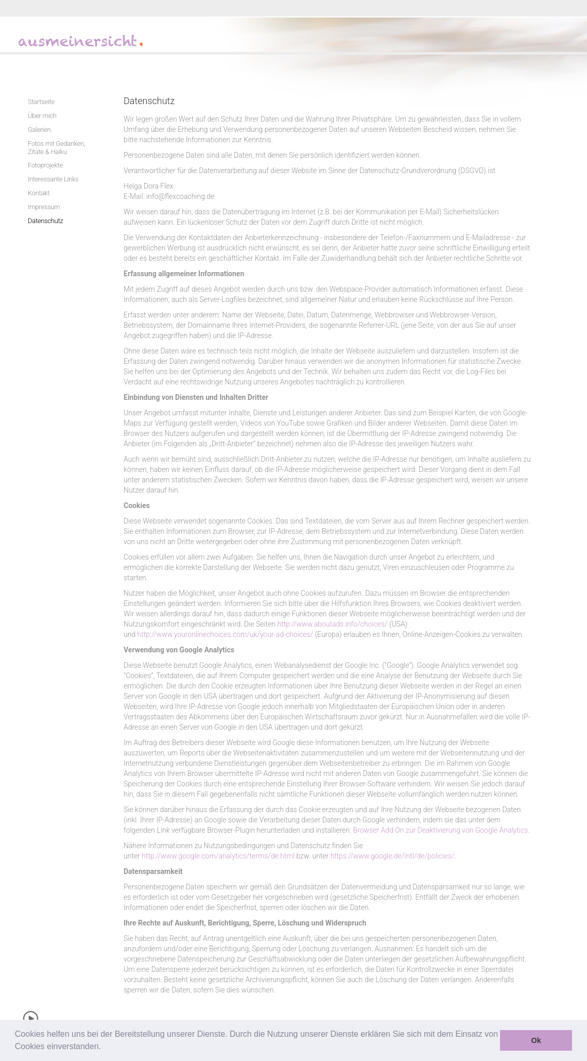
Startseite (41, 102)
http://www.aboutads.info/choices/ (333, 624)
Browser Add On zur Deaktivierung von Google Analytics (440, 830)
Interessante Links (53, 179)
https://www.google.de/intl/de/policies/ (393, 856)
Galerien (39, 129)
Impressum (44, 207)
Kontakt (38, 193)
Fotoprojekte (45, 165)
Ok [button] (536, 1040)
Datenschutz (45, 221)
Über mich (42, 116)
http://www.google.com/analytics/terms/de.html (218, 856)
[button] (104, 1047)
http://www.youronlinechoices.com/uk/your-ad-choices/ (225, 634)
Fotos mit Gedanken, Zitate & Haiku (56, 148)
